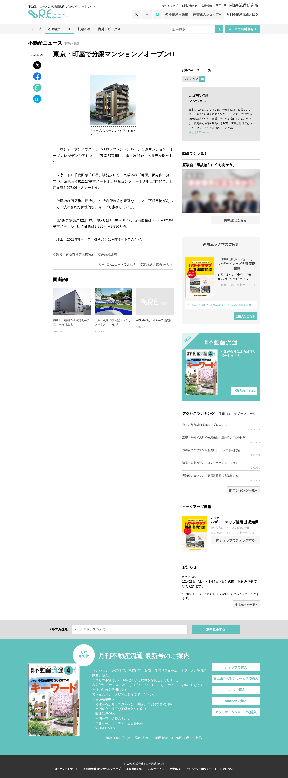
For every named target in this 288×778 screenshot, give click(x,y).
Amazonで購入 (236, 701)
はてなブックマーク (241, 413)
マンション (191, 78)
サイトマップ (170, 5)
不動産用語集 (176, 14)
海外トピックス (109, 29)
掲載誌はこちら (235, 220)
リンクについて (225, 768)
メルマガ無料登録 (242, 29)
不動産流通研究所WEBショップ (101, 768)
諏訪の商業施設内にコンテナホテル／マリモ (221, 465)
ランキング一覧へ (243, 490)
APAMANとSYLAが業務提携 (154, 320)
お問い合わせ (189, 5)
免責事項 (174, 768)
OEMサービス (155, 768)
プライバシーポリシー (198, 768)
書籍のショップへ (207, 14)
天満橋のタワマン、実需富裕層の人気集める (221, 478)
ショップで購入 (236, 667)
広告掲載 (206, 5)
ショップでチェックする (235, 540)
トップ (36, 29)
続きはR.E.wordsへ (200, 132)
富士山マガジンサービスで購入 (235, 678)
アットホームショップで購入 (236, 712)
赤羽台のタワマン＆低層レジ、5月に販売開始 (221, 452)
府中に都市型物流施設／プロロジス (221, 427)
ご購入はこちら (245, 316)
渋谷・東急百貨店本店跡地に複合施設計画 (85, 254)
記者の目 (84, 29)
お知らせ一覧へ (246, 604)
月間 (221, 413)
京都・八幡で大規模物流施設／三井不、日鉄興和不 (221, 440)
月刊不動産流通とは (242, 14)
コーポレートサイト (65, 768)
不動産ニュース (59, 29)
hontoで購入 (236, 689)
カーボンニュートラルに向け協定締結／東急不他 (135, 264)
